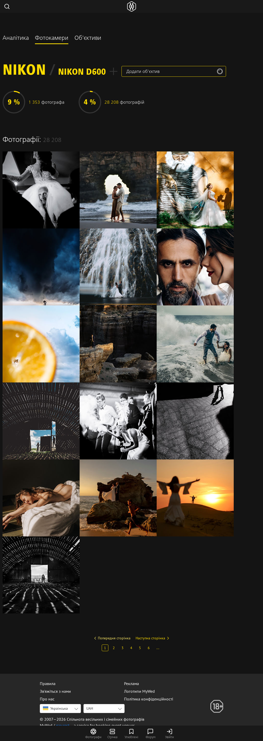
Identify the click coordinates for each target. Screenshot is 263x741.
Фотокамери (51, 38)
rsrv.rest (62, 725)
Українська (55, 708)
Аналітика (16, 38)
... (157, 648)
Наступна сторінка (150, 638)
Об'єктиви (87, 38)
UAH (89, 708)
